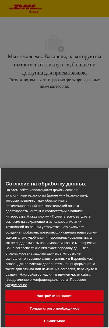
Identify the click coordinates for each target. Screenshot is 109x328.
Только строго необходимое (54, 308)
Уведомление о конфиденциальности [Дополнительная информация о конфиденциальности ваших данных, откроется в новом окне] (38, 280)
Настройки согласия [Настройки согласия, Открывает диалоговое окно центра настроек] (54, 296)
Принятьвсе (54, 321)
